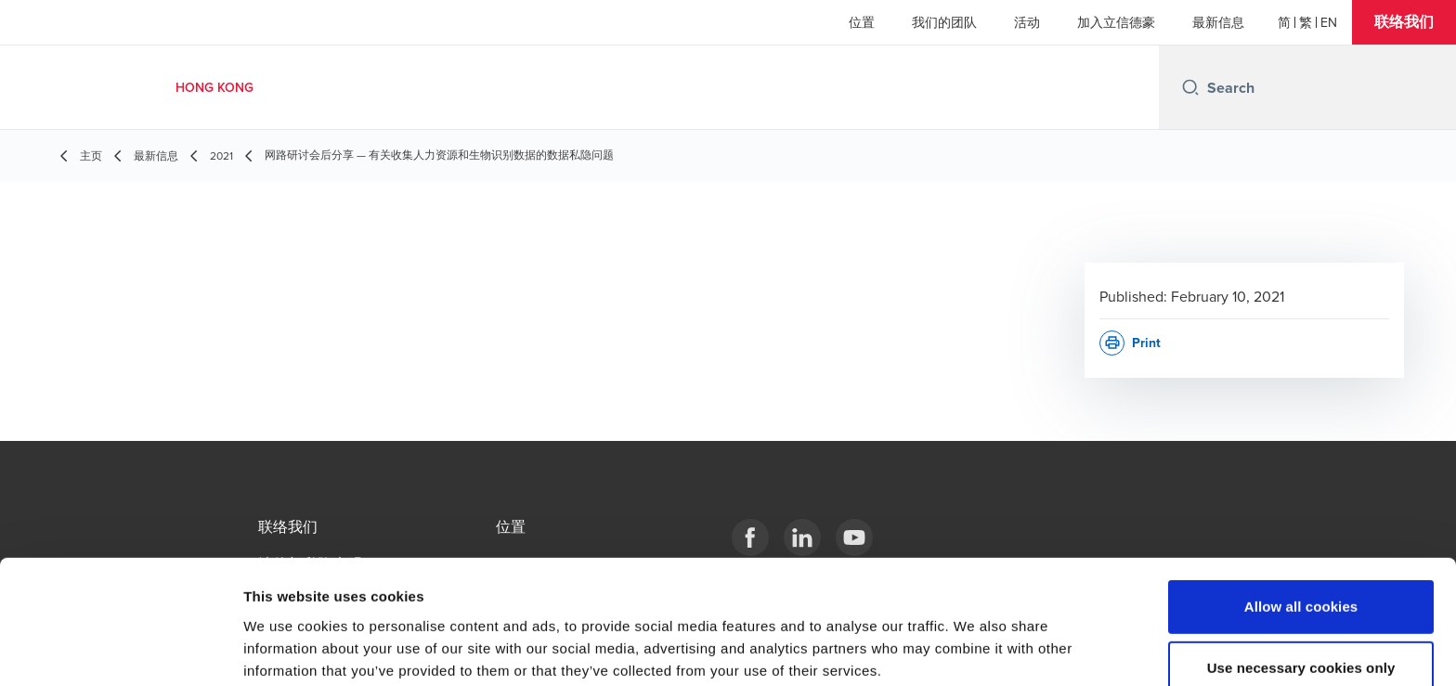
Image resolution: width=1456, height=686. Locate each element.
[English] (1328, 22)
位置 (862, 22)
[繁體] (1305, 22)
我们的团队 (944, 22)
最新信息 (1218, 22)
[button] (1404, 22)
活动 (1027, 22)
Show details (974, 649)
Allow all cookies (1301, 517)
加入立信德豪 (1116, 22)
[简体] (1284, 22)
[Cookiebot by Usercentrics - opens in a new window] (120, 650)
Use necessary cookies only (1301, 579)
